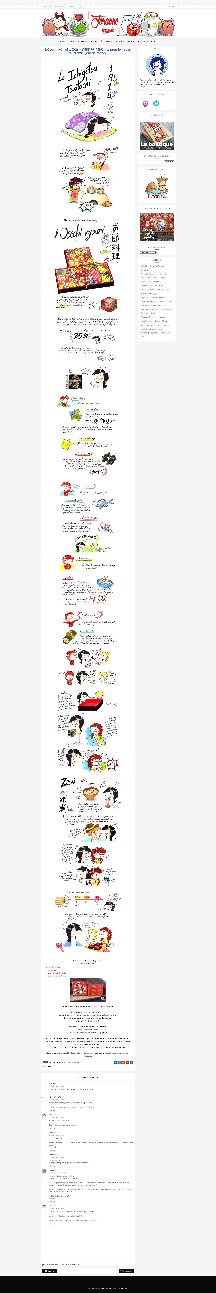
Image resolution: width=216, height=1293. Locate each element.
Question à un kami (101, 41)
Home (62, 41)
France (143, 282)
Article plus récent (49, 1271)
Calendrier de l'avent (149, 278)
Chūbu (164, 321)
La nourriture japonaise (87, 57)
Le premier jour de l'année (57, 973)
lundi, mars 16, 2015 (57, 1086)
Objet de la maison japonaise (153, 297)
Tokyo (157, 321)
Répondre (52, 1092)
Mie (160, 329)
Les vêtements (146, 321)
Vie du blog (145, 270)
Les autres (158, 286)
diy (168, 333)
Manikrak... (53, 1170)
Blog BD (144, 266)
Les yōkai (152, 329)
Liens (71, 6)
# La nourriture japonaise (57, 1062)
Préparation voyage (149, 293)
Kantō (153, 313)
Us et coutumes (101, 57)
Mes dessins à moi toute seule (153, 274)
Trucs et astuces (145, 41)
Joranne (52, 1115)
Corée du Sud (146, 286)
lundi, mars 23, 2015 (57, 1208)
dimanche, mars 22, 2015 (59, 1173)
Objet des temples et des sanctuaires (156, 301)
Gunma (150, 325)
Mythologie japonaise (149, 333)
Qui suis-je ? (60, 6)
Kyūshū (144, 329)
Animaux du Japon (148, 317)
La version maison (83, 1030)
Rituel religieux (166, 309)
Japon (163, 278)
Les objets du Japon (77, 41)
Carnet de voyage (123, 41)
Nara (163, 333)
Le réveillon (52, 970)
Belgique (144, 313)
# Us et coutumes (73, 1062)
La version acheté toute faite (77, 1033)
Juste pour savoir (162, 325)
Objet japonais (154, 282)
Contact (82, 6)
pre (142, 337)
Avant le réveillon (54, 967)
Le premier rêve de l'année (57, 976)
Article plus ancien (126, 1271)
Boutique (46, 6)
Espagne (161, 317)
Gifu (142, 325)
